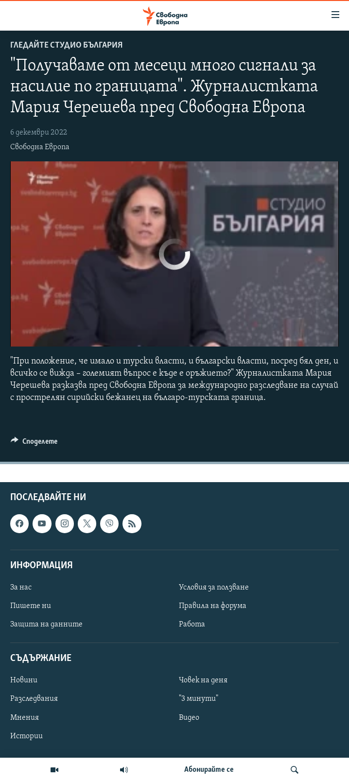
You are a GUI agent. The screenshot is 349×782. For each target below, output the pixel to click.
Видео (189, 718)
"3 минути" (198, 699)
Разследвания (34, 699)
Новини (23, 681)
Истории (26, 736)
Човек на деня (203, 681)
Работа (192, 625)
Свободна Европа (40, 147)
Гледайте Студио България (66, 45)
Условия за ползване (214, 587)
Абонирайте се (209, 770)
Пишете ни (30, 606)
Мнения (24, 718)
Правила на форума (212, 606)
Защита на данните (46, 625)
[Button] (34, 443)
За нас (21, 587)
